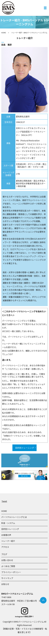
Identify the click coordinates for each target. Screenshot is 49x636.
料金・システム (8, 523)
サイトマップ (7, 578)
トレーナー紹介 (8, 541)
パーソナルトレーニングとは (14, 517)
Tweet (4, 501)
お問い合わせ (7, 560)
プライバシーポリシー (11, 572)
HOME (3, 32)
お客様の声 (6, 535)
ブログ (4, 554)
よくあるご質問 (8, 566)
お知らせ (5, 584)
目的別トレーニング (24, 447)
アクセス (5, 546)
